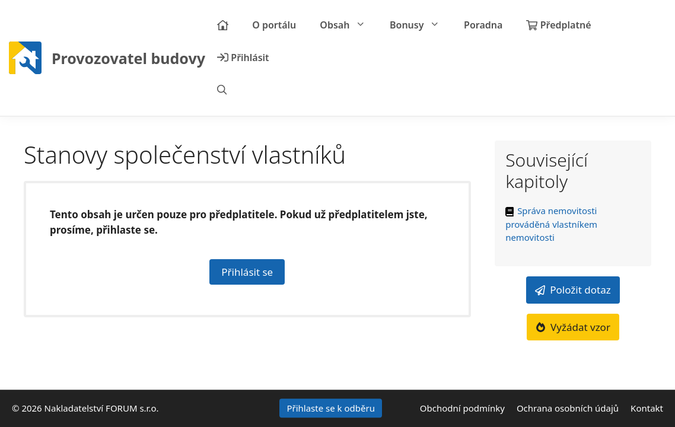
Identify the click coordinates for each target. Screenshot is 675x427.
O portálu (274, 24)
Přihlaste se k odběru (330, 409)
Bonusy (421, 25)
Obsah (349, 25)
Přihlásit (243, 57)
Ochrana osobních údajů (568, 409)
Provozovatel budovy (128, 58)
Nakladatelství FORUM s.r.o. (101, 409)
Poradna (483, 24)
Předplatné (558, 24)
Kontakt (647, 409)
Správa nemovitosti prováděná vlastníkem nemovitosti (551, 224)
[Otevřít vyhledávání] (222, 90)
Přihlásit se (247, 272)
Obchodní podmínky (462, 409)
